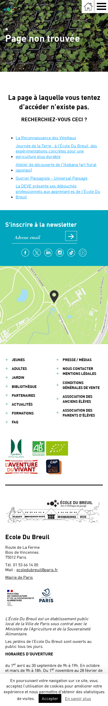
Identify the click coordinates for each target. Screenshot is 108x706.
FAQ (15, 422)
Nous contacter (78, 368)
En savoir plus (78, 698)
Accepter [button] (50, 698)
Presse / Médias (77, 359)
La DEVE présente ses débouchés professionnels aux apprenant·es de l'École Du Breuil (58, 191)
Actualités (22, 404)
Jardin (18, 377)
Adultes (19, 368)
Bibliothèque (24, 386)
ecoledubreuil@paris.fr (37, 569)
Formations (23, 413)
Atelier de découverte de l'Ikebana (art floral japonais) (56, 167)
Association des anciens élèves (77, 399)
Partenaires (23, 395)
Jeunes (18, 359)
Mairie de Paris (19, 577)
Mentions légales (79, 373)
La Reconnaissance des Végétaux (46, 137)
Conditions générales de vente (81, 385)
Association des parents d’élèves (79, 412)
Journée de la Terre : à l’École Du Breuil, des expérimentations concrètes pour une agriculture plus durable (56, 151)
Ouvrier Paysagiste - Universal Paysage (51, 177)
